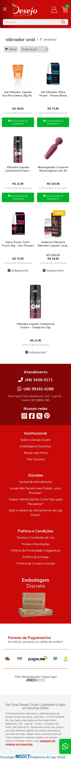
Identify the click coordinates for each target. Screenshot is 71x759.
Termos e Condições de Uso (35, 537)
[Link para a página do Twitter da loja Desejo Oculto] (39, 416)
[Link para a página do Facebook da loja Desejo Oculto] (32, 416)
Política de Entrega (35, 557)
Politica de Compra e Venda (35, 563)
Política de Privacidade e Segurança (35, 550)
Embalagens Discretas (35, 446)
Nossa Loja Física (36, 453)
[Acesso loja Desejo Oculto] (54, 9)
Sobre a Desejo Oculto (35, 440)
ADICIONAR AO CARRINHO (18, 122)
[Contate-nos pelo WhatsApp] (65, 746)
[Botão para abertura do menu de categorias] (5, 9)
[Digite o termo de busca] (31, 22)
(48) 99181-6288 (38, 388)
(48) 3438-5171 (39, 379)
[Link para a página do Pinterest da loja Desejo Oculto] (47, 416)
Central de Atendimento (35, 482)
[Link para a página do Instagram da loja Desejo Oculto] (24, 416)
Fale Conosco (35, 459)
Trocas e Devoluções (35, 544)
